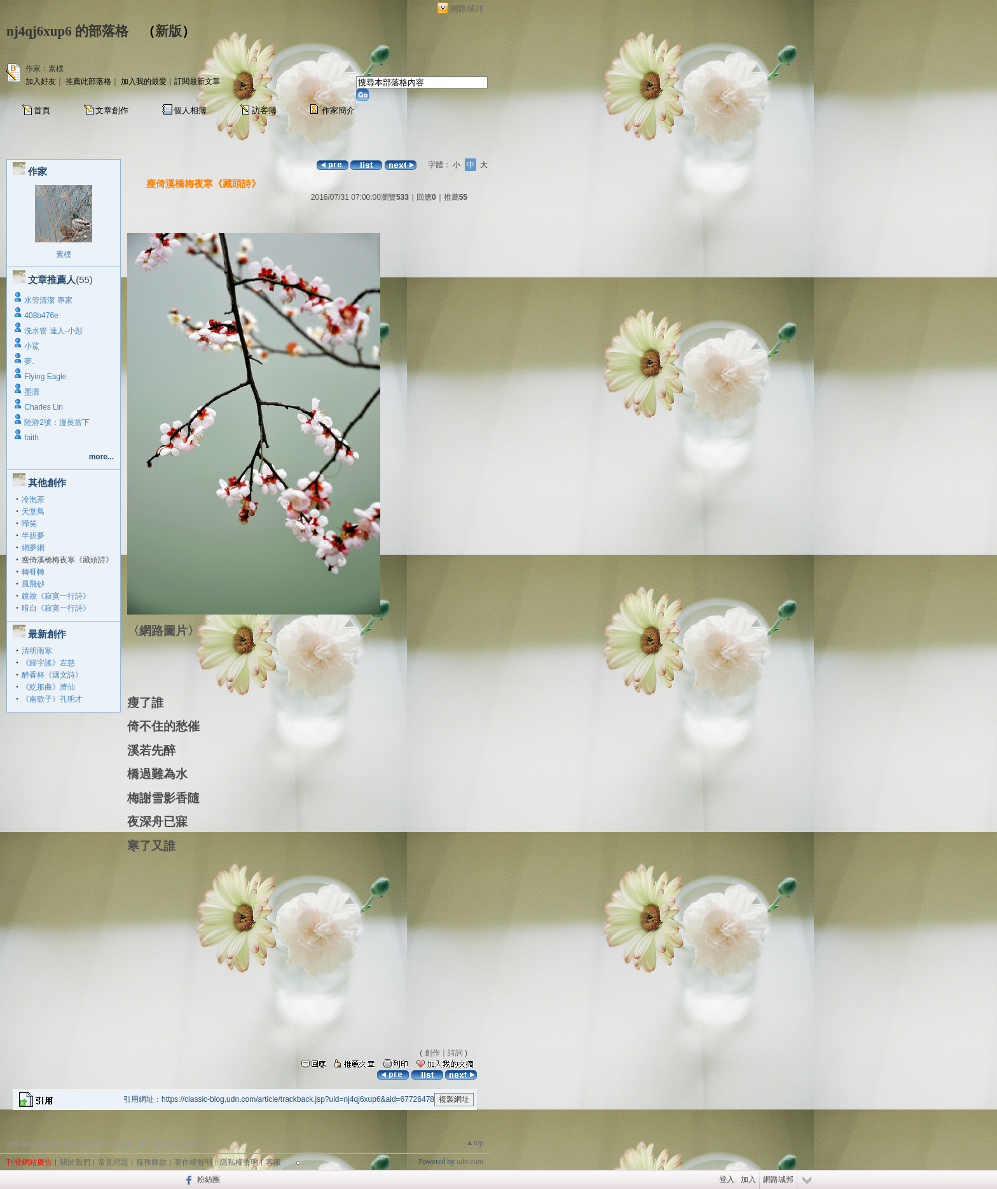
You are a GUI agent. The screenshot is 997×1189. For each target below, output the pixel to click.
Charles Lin (43, 407)
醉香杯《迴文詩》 (52, 675)
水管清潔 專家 (48, 300)
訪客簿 (264, 110)
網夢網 (33, 547)
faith (31, 437)
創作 (432, 1052)
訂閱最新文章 (197, 81)
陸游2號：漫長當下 (57, 422)
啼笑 (29, 523)
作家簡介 (338, 110)
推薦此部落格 (88, 81)
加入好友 (40, 81)
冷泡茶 (33, 499)
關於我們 (75, 1162)
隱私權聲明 (239, 1162)
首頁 (42, 110)
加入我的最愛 (144, 81)
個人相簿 (190, 110)
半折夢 (33, 535)
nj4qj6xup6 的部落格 (67, 31)
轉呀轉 (33, 571)
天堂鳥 (33, 511)
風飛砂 (33, 584)
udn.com (470, 1161)
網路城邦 (466, 8)
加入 (748, 1179)
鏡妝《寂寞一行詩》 (56, 596)
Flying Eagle (45, 376)
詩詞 (455, 1052)
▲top (474, 1142)
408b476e (41, 315)
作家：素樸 (44, 68)
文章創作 (111, 110)
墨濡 (31, 391)
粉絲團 (208, 1179)
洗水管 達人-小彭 (53, 330)
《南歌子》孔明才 (52, 699)
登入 (726, 1179)
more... (101, 456)
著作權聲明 (193, 1162)
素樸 (63, 254)
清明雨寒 (37, 650)
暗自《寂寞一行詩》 (56, 608)
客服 (273, 1162)
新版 (168, 31)
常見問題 (113, 1162)
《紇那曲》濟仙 (48, 687)
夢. (29, 361)
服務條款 (151, 1162)
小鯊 (31, 346)
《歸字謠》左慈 (48, 662)
